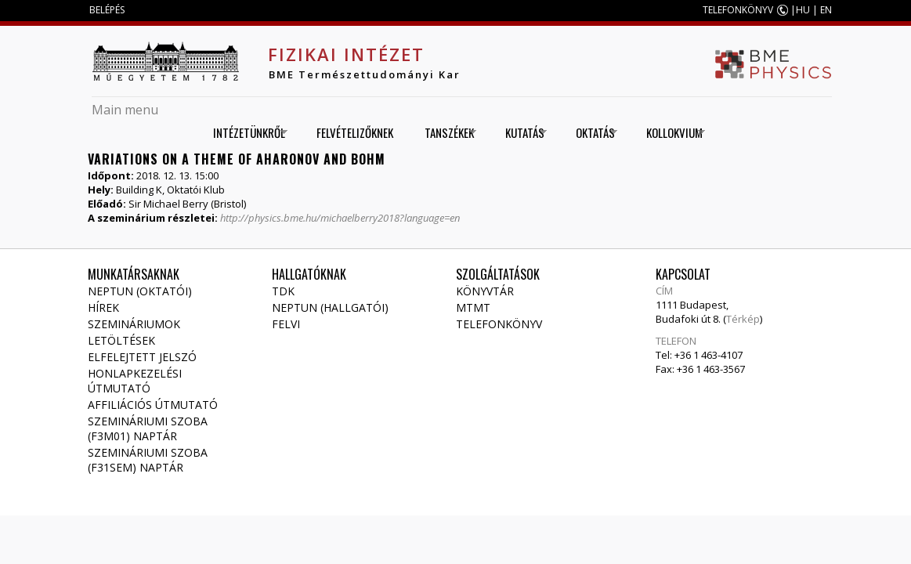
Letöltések (121, 340)
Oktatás (591, 133)
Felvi (286, 323)
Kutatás (520, 133)
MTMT (473, 307)
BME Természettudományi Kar (365, 74)
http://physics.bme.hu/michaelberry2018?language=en (340, 218)
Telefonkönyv (499, 323)
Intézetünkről (244, 133)
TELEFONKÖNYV (738, 9)
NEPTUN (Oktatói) (140, 291)
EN (826, 9)
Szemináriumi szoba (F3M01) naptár (148, 428)
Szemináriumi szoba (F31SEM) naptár (148, 460)
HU (803, 9)
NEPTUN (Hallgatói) (330, 307)
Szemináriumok (134, 323)
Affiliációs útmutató (153, 404)
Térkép (743, 319)
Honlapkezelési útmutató (135, 381)
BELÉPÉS (107, 9)
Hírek (103, 307)
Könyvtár (485, 291)
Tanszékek (445, 133)
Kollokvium (670, 133)
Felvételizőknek (354, 132)
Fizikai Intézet (346, 54)
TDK (283, 291)
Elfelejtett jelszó (142, 356)
